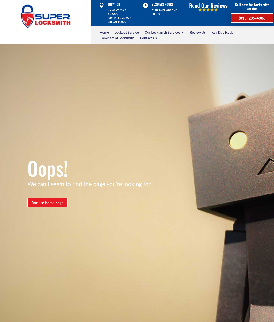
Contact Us (148, 38)
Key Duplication (223, 32)
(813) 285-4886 (252, 18)
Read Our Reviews (208, 5)
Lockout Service (127, 32)
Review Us (198, 32)
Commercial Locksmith (117, 38)
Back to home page (48, 202)
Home (104, 32)
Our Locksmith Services (162, 32)
